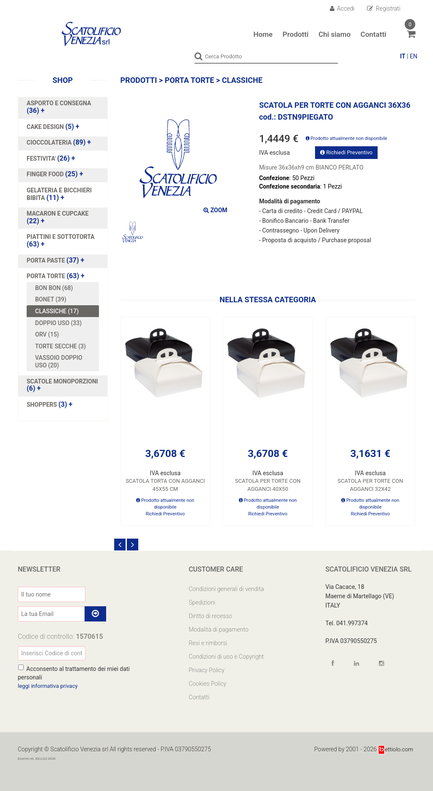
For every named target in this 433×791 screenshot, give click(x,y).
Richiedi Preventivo (346, 152)
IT (403, 56)
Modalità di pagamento (218, 629)
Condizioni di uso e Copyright (226, 656)
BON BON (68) (54, 287)
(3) (49, 404)
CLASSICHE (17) (57, 310)
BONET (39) (50, 299)
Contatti (373, 34)
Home (263, 34)
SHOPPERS (42, 404)
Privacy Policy (206, 669)
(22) (57, 217)
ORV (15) (47, 334)
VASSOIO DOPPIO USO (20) (58, 361)
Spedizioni (202, 602)
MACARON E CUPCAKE (57, 213)
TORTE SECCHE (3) (60, 345)
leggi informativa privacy (50, 685)
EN (413, 56)
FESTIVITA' (42, 158)
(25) (55, 174)
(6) (62, 385)
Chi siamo (334, 34)
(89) (59, 142)
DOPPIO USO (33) (58, 322)
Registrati (383, 8)
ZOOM (215, 210)
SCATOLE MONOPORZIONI (62, 381)
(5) (53, 126)
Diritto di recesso (210, 615)
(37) (55, 260)
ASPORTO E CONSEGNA (59, 103)
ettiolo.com (395, 748)
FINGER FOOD (46, 174)
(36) (59, 107)
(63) (61, 240)
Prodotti (295, 34)
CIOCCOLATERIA (50, 142)
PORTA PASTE (46, 260)
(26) (51, 158)
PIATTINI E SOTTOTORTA (61, 236)
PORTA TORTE (46, 276)
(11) (59, 193)
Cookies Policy (207, 683)
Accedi (342, 8)
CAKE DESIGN (46, 126)
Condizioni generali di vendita (226, 588)
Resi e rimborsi (208, 642)
